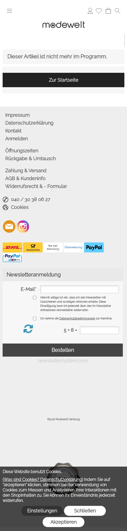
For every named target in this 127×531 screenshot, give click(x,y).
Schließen (85, 510)
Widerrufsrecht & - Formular (36, 186)
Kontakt (13, 131)
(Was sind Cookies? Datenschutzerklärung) (43, 479)
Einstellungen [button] (42, 510)
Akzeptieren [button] (63, 522)
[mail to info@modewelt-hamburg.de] (9, 226)
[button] (9, 10)
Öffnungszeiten (21, 150)
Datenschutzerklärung (29, 123)
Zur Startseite (63, 80)
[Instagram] (23, 226)
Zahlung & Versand (25, 170)
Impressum (17, 115)
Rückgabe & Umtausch (30, 158)
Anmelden (90, 10)
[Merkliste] (98, 10)
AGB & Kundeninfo (25, 178)
